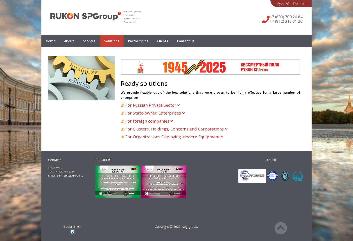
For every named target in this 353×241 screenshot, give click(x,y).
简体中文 (298, 3)
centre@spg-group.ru (70, 175)
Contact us (185, 41)
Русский (283, 3)
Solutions (111, 41)
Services (89, 41)
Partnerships (138, 41)
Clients (162, 41)
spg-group (189, 226)
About (69, 41)
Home (50, 41)
